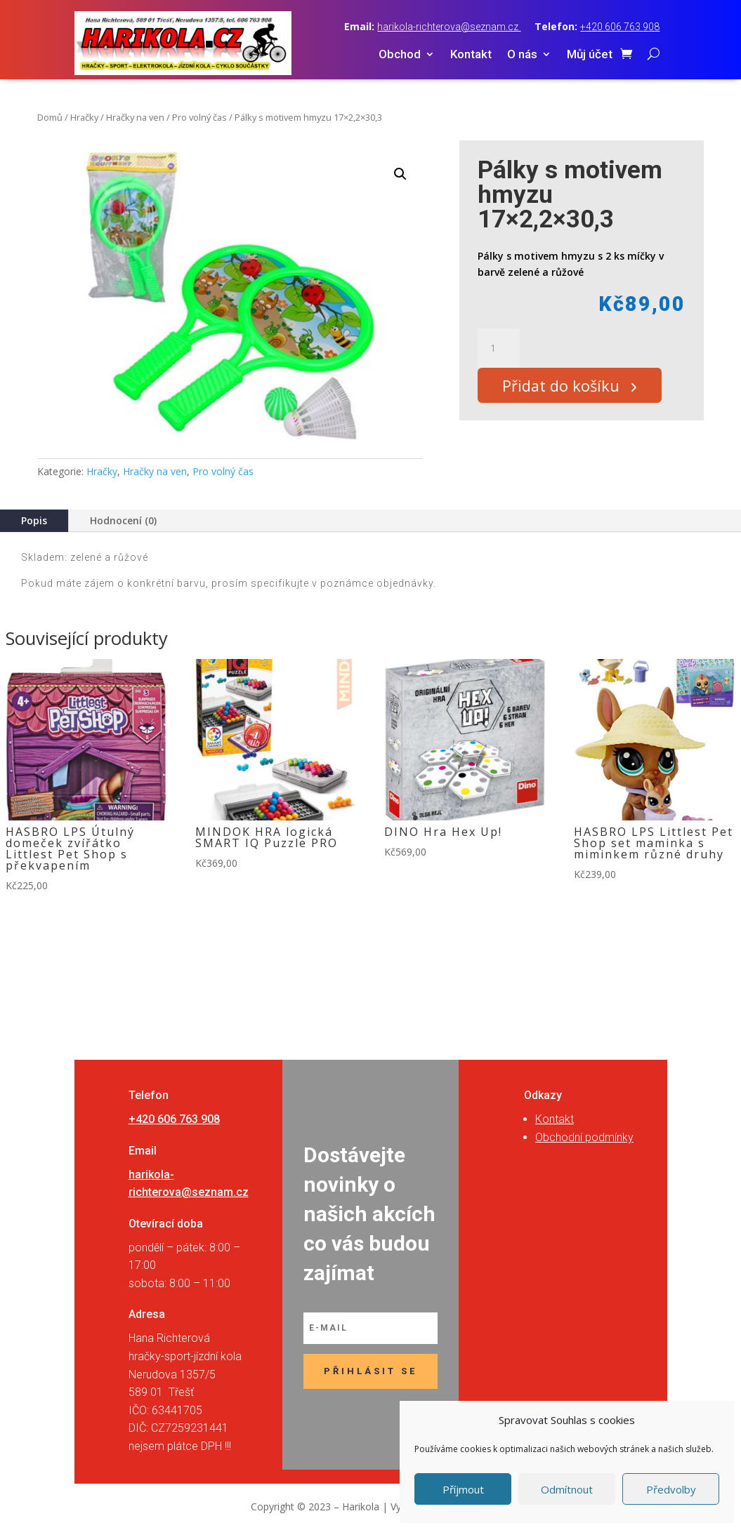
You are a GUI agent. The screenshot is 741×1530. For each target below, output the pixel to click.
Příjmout (463, 1489)
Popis (34, 520)
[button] (400, 174)
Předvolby (671, 1489)
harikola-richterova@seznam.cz (448, 26)
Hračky (84, 117)
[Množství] (499, 348)
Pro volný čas (199, 117)
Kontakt (471, 55)
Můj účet (589, 55)
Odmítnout (567, 1489)
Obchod (400, 55)
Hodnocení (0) (123, 520)
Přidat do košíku (567, 388)
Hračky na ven (135, 117)
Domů (50, 117)
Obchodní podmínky (584, 1137)
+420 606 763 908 (620, 26)
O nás (522, 55)
